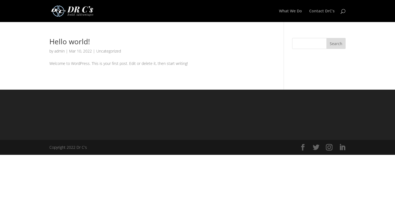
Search (336, 43)
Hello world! (69, 41)
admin (59, 51)
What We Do (290, 11)
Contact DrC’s (322, 11)
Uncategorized (108, 51)
